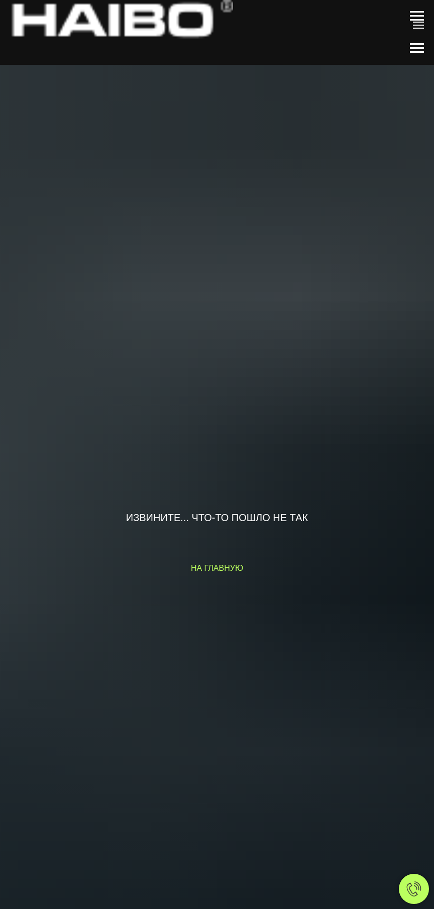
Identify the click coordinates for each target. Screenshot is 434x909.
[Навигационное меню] (417, 16)
